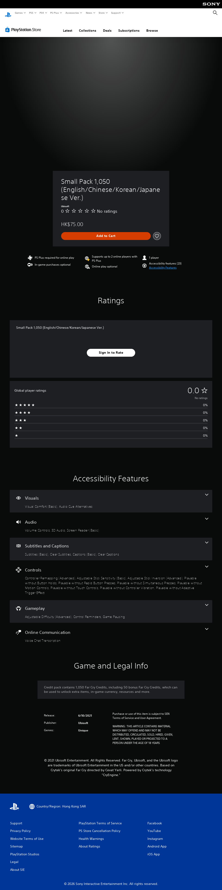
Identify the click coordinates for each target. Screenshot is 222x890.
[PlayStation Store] (24, 25)
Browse (152, 26)
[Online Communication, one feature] (111, 631)
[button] (163, 263)
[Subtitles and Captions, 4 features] (111, 544)
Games (18, 12)
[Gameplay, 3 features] (111, 607)
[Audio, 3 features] (111, 520)
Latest (67, 26)
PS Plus (54, 12)
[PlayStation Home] (8, 13)
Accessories (72, 12)
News (89, 12)
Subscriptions (129, 26)
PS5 (31, 12)
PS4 (41, 12)
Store (101, 12)
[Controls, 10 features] (111, 576)
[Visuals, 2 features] (111, 496)
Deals (107, 26)
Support (115, 12)
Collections (87, 26)
